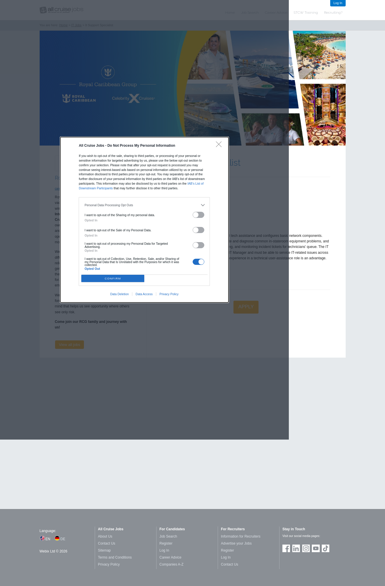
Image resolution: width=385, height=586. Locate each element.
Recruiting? (333, 13)
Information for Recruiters (240, 536)
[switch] (198, 215)
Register (166, 543)
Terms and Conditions (115, 557)
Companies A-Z (171, 564)
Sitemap (104, 550)
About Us (105, 536)
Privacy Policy (168, 294)
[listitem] (144, 205)
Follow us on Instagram (306, 548)
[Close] (220, 145)
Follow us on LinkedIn (296, 548)
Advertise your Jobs (236, 543)
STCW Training (305, 13)
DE (62, 539)
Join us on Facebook (286, 548)
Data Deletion (119, 294)
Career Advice (170, 557)
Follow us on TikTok (325, 548)
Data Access (144, 294)
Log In (337, 3)
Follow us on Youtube (315, 548)
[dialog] (144, 219)
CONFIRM (113, 278)
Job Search (168, 536)
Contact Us (106, 543)
